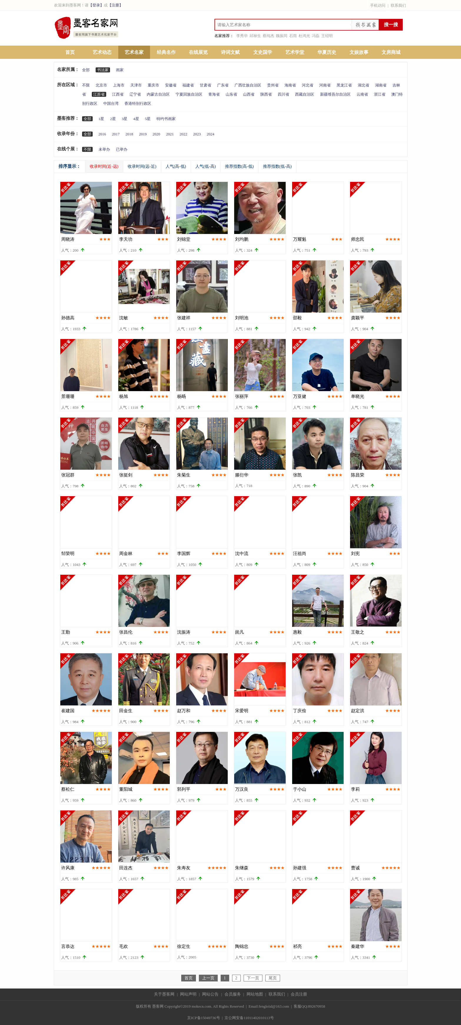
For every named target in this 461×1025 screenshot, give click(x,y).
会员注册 (299, 994)
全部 (86, 70)
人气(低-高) (205, 166)
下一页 (253, 978)
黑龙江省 (344, 85)
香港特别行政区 (137, 103)
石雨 (293, 36)
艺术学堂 (294, 52)
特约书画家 (166, 119)
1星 (101, 119)
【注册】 (115, 5)
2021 (170, 134)
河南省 (325, 85)
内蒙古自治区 (158, 94)
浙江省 (379, 94)
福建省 (188, 85)
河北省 (307, 85)
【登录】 (96, 5)
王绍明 (327, 36)
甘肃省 (205, 85)
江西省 (118, 94)
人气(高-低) (176, 166)
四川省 (283, 94)
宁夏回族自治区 (189, 94)
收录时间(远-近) (142, 166)
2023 (197, 134)
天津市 (136, 85)
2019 (143, 134)
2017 (116, 134)
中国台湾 (111, 103)
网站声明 (188, 994)
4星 (136, 119)
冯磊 (315, 36)
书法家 (103, 70)
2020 (156, 134)
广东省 (223, 85)
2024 (210, 134)
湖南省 (381, 85)
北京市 (101, 85)
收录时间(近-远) (104, 166)
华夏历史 (326, 52)
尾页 (273, 978)
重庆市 (153, 85)
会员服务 (232, 994)
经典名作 (166, 52)
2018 (129, 134)
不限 (86, 85)
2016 (102, 134)
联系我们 (398, 5)
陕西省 (266, 94)
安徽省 (171, 85)
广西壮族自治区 (247, 85)
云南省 (362, 94)
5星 (148, 119)
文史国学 (262, 52)
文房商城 (391, 52)
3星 (125, 119)
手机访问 (377, 5)
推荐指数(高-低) (239, 166)
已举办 (121, 149)
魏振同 (281, 36)
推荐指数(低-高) (277, 166)
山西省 (248, 94)
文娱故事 (359, 52)
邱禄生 (255, 36)
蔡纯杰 (268, 36)
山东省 (231, 94)
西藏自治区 (304, 94)
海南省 (290, 85)
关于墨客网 (164, 994)
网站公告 (210, 994)
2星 (113, 119)
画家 (120, 70)
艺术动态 (102, 52)
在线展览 (198, 52)
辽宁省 (135, 94)
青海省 (214, 94)
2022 (183, 134)
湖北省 (363, 85)
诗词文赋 (230, 52)
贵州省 (273, 85)
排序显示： (70, 166)
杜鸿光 (304, 36)
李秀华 (242, 36)
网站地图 (255, 994)
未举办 (104, 149)
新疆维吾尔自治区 (335, 94)
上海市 (118, 85)
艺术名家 (134, 52)
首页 (70, 52)
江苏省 (99, 94)
